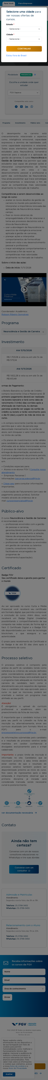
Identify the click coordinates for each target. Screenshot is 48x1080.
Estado (10, 24)
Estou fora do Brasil (16, 56)
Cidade (10, 35)
